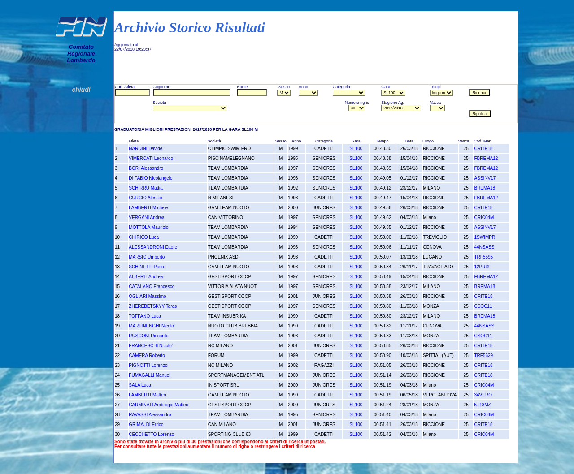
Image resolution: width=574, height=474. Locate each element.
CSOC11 (483, 306)
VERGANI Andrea (146, 217)
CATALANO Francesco (151, 286)
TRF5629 (483, 355)
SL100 (355, 148)
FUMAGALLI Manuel (149, 375)
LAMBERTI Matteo (147, 394)
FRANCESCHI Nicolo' (150, 345)
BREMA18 (484, 187)
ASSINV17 (485, 178)
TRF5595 (483, 256)
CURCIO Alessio (145, 197)
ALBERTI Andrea (146, 276)
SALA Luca (140, 385)
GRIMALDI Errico (146, 424)
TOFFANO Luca (145, 316)
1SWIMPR (484, 237)
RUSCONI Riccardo (148, 335)
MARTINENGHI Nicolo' (151, 325)
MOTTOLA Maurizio (148, 227)
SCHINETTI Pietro (147, 266)
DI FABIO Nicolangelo (150, 178)
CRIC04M (484, 217)
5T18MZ (482, 404)
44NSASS (484, 247)
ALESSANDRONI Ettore (153, 247)
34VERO (482, 394)
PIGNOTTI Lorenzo (148, 365)
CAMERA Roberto (147, 355)
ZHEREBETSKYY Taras (153, 306)
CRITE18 (483, 148)
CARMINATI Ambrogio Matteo (158, 404)
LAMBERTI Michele (148, 207)
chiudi (81, 89)
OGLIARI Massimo (147, 296)
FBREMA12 (486, 158)
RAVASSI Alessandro (150, 414)
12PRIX (481, 266)
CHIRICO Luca (144, 237)
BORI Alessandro (146, 168)
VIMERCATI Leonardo (151, 158)
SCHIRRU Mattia (146, 187)
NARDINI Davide (145, 148)
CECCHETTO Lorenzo (151, 434)
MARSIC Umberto (147, 256)
